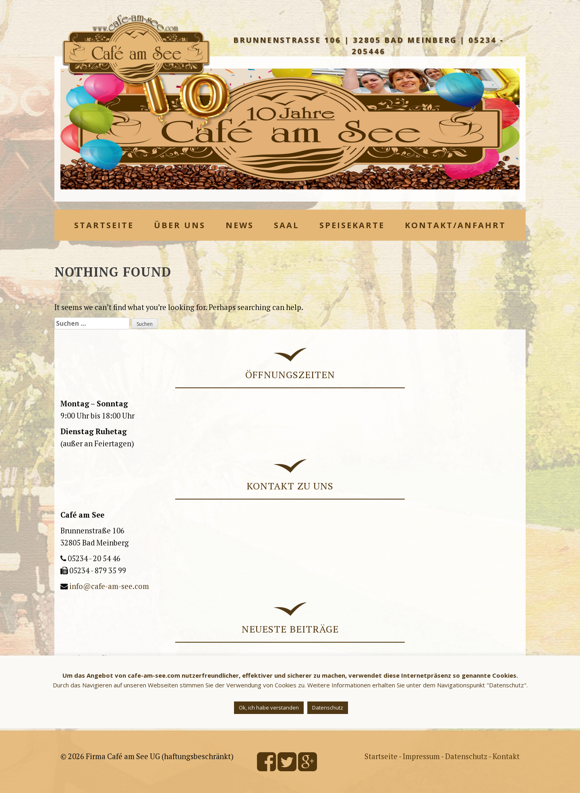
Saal (286, 225)
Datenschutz (466, 756)
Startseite (104, 225)
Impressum (421, 756)
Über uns (179, 225)
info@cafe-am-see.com (109, 586)
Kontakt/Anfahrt (455, 225)
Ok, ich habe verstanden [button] (269, 707)
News (240, 225)
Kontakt (506, 756)
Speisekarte (352, 225)
